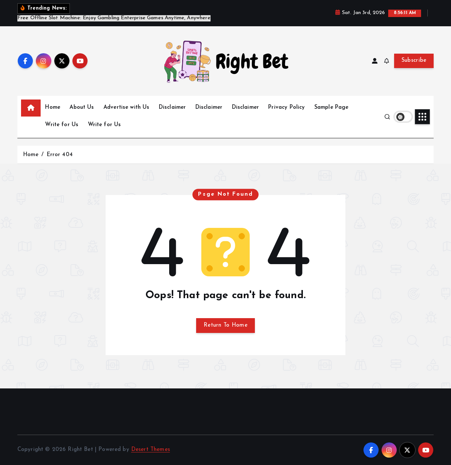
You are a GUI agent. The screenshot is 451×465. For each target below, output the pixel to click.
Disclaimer (172, 107)
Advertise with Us (126, 107)
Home (52, 107)
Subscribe (414, 60)
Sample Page (331, 107)
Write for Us (61, 125)
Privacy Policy (286, 107)
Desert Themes (150, 449)
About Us (81, 107)
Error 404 (60, 155)
